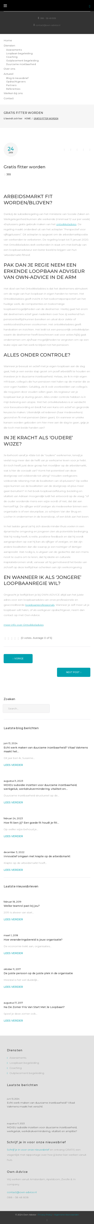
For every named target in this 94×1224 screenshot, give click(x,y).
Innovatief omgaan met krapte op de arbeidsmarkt (37, 856)
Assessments (14, 49)
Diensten (9, 45)
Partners (11, 85)
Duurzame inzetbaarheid (21, 64)
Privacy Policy (45, 1214)
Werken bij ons (13, 93)
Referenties (13, 89)
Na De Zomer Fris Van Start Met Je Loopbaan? (34, 1007)
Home (8, 40)
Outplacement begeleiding (22, 60)
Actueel (8, 73)
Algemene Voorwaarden (66, 1214)
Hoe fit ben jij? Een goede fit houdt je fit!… (31, 822)
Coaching (12, 57)
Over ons (9, 68)
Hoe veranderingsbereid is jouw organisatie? (33, 939)
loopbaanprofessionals (39, 605)
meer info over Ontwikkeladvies (24, 624)
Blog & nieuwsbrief (17, 78)
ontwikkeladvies (66, 224)
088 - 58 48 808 (48, 18)
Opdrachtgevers (16, 81)
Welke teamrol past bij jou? (22, 905)
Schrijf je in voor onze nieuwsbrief (28, 1149)
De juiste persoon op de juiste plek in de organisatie (38, 973)
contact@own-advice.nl (48, 25)
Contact (9, 98)
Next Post (73, 672)
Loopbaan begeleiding (19, 53)
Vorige (19, 658)
